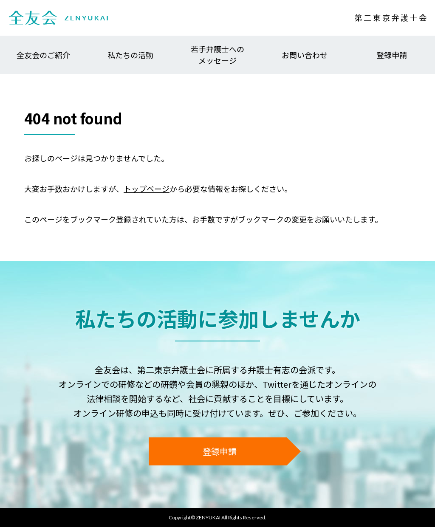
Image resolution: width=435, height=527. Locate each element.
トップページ (146, 188)
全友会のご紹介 (43, 54)
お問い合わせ (305, 54)
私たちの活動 (130, 54)
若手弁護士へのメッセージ (217, 54)
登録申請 (391, 54)
